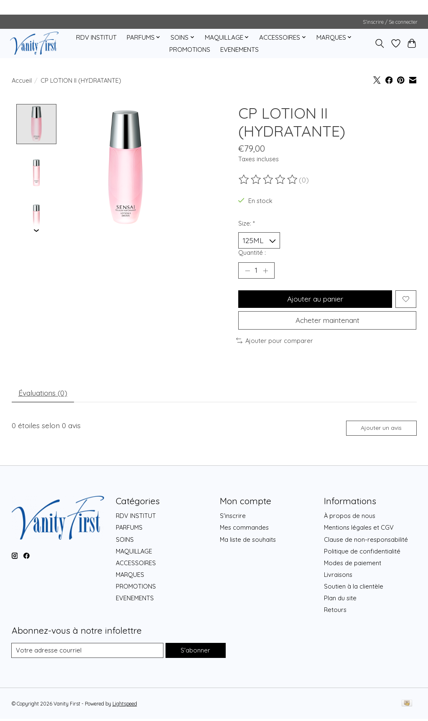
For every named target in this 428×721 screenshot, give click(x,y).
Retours (335, 612)
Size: (246, 223)
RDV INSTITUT (96, 37)
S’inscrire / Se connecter (390, 22)
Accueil (22, 80)
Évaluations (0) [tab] (43, 394)
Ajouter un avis (380, 430)
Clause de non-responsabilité (366, 542)
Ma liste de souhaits (248, 542)
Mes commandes (244, 529)
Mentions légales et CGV (359, 529)
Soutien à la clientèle (353, 588)
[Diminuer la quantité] (247, 271)
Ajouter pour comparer (274, 342)
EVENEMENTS (239, 49)
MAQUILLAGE (134, 553)
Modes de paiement (352, 565)
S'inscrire (233, 518)
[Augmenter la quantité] (265, 271)
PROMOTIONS (189, 49)
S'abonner (195, 652)
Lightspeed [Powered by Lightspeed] (124, 706)
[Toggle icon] (379, 43)
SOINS (125, 542)
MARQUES (130, 577)
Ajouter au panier (314, 299)
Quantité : (252, 253)
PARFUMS (129, 529)
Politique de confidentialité (362, 553)
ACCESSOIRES (136, 565)
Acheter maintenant (327, 321)
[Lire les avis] (268, 179)
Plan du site (340, 600)
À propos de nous (349, 518)
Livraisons (338, 577)
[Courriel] (87, 652)
